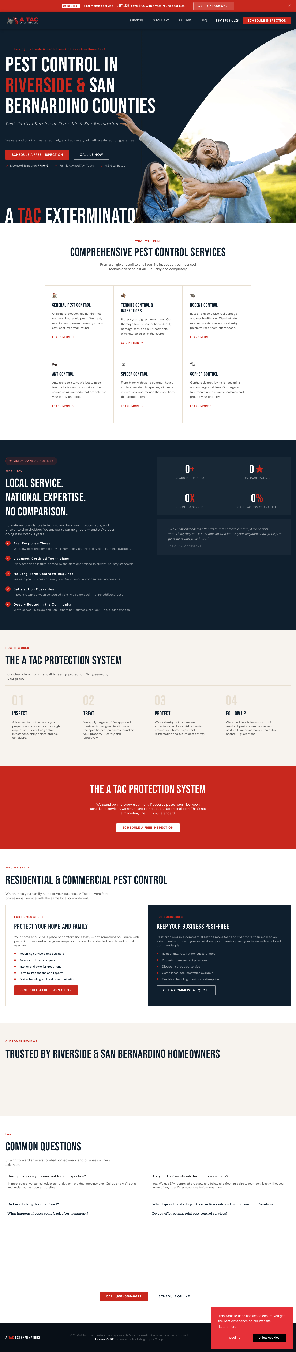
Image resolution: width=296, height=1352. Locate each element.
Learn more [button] (227, 1327)
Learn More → (63, 337)
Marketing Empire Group (147, 1339)
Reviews (185, 20)
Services (136, 20)
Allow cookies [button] (269, 1337)
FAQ (204, 20)
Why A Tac (161, 20)
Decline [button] (234, 1337)
